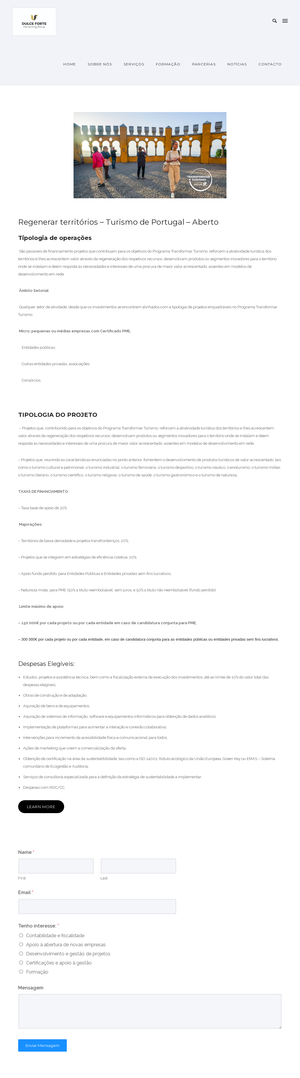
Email (25, 892)
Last (104, 878)
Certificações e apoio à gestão (59, 963)
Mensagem (30, 988)
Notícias (237, 64)
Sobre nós (100, 64)
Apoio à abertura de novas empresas (66, 944)
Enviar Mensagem (42, 1045)
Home (69, 64)
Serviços (134, 64)
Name (26, 852)
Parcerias (204, 64)
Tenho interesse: (38, 926)
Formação (168, 64)
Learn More (41, 806)
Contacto (270, 64)
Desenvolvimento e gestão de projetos (68, 954)
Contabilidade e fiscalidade (55, 935)
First (22, 878)
